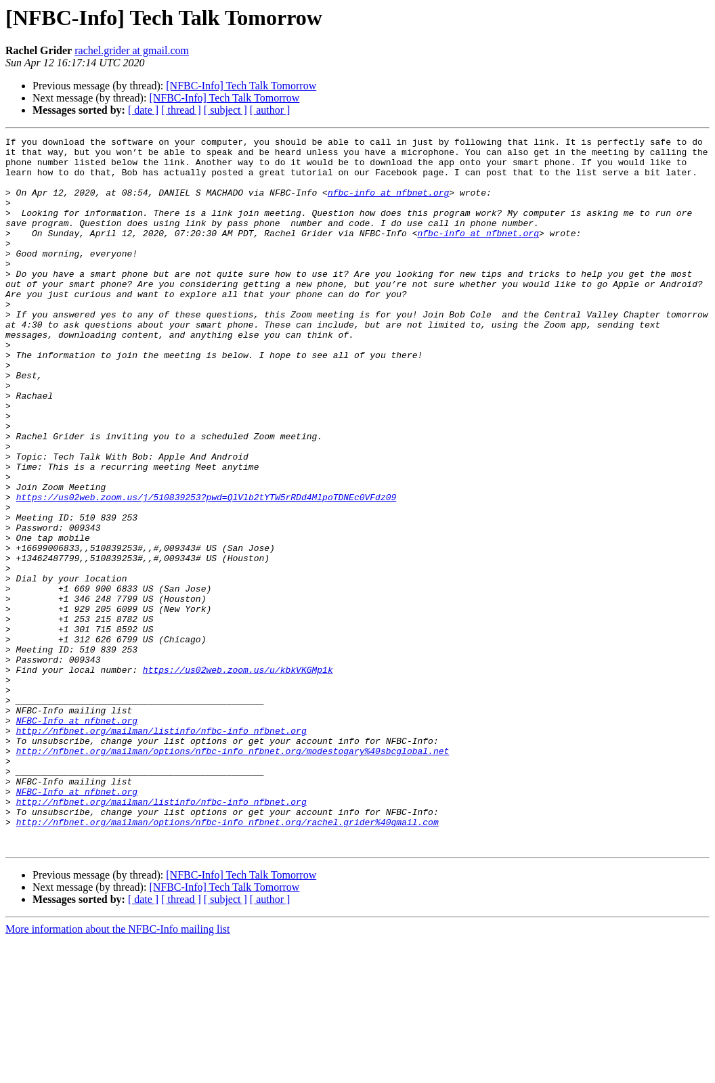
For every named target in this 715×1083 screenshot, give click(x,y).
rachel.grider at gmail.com (131, 50)
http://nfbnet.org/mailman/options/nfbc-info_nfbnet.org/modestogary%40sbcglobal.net (233, 874)
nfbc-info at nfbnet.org (388, 204)
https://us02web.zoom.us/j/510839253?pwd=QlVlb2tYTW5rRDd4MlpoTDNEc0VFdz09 (206, 570)
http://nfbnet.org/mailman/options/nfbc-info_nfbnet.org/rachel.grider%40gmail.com (227, 960)
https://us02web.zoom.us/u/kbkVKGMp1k (238, 777)
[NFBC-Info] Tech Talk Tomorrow (241, 85)
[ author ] (270, 110)
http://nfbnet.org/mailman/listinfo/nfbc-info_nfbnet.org (161, 850)
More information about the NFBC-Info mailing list (117, 1071)
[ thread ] (181, 110)
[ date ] (143, 110)
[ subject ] (225, 110)
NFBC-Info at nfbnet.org (76, 838)
